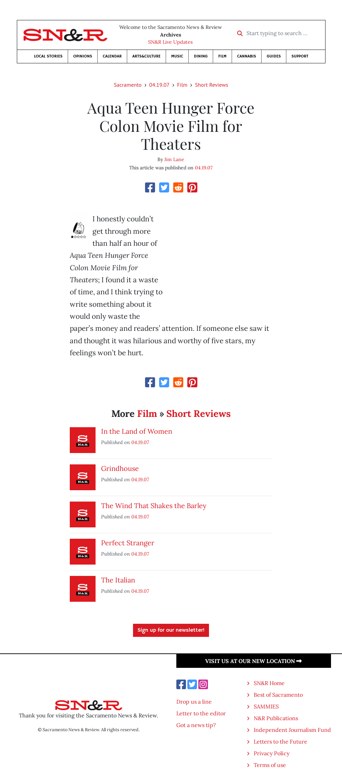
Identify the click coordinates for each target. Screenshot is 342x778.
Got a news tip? (196, 725)
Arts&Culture (146, 56)
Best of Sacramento (278, 694)
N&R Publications (276, 718)
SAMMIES (266, 706)
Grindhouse (120, 468)
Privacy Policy (271, 753)
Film (222, 56)
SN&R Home (269, 683)
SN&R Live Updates (170, 42)
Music (177, 56)
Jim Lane (174, 159)
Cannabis (246, 56)
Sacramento (128, 84)
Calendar (112, 56)
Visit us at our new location (253, 661)
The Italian (118, 580)
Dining (201, 56)
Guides (274, 56)
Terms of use (270, 764)
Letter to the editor (201, 713)
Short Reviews (211, 84)
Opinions (82, 56)
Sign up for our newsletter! (171, 630)
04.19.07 (159, 84)
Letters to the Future (280, 741)
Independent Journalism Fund (292, 729)
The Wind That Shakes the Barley (154, 505)
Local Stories (48, 56)
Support (299, 56)
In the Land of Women (136, 431)
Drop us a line (194, 701)
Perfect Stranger (127, 542)
